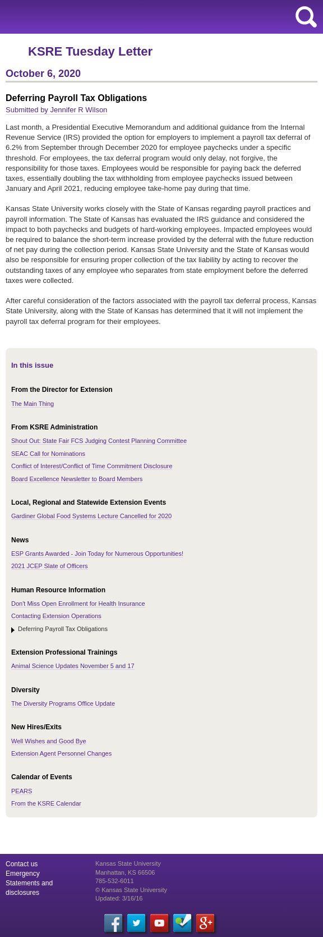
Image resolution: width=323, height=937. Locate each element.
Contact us (22, 864)
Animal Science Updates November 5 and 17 (73, 665)
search (306, 17)
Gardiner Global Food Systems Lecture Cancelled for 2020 (91, 516)
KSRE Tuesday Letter (90, 51)
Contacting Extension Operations (56, 616)
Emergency (23, 873)
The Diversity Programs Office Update (63, 703)
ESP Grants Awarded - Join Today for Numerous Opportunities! (97, 553)
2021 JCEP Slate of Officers (49, 566)
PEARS (21, 791)
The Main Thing (32, 403)
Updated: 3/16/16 (118, 898)
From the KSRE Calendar (46, 803)
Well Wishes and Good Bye (48, 741)
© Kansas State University (131, 889)
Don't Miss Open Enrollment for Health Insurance (78, 603)
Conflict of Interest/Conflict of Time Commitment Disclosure (91, 466)
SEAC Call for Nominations (48, 453)
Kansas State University (102, 17)
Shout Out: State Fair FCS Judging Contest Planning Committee (99, 440)
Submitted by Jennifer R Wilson (56, 110)
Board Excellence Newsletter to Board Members (76, 479)
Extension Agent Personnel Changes (61, 753)
